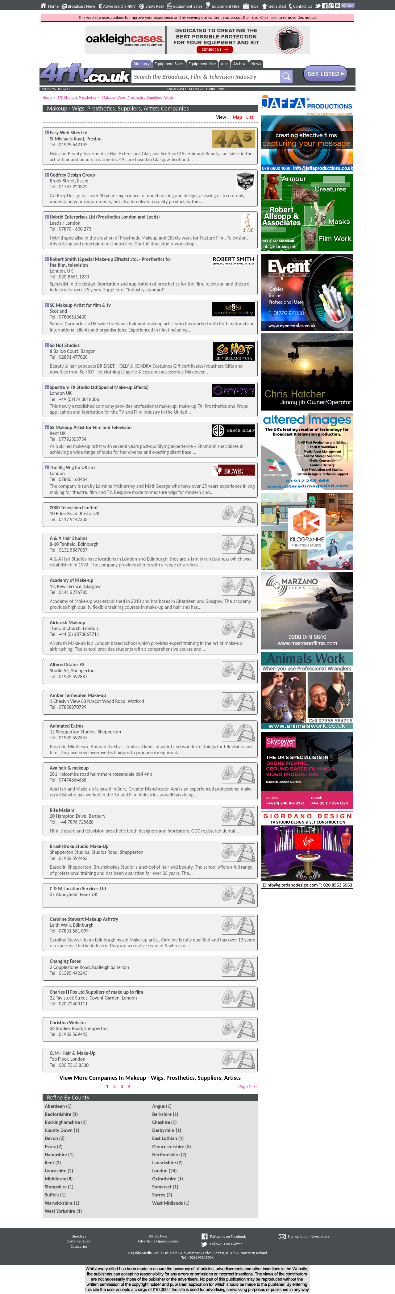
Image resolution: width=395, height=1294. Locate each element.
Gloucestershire (168, 1147)
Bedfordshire (58, 1114)
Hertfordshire (166, 1155)
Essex (50, 1147)
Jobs (254, 6)
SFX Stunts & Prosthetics (77, 97)
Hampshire (56, 1155)
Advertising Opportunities (158, 1241)
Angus (158, 1106)
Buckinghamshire (62, 1122)
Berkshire (162, 1114)
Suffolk (52, 1195)
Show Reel (155, 6)
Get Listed (277, 6)
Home (53, 6)
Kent (49, 1163)
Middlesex (55, 1179)
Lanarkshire (164, 1163)
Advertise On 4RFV (119, 6)
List (249, 117)
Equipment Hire (225, 6)
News (256, 63)
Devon (51, 1138)
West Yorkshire (60, 1211)
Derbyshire (163, 1130)
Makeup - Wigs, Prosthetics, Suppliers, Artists (138, 97)
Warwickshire (59, 1203)
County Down (59, 1130)
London (159, 1171)
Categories (79, 1246)
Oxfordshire (164, 1179)
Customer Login (79, 1241)
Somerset (162, 1187)
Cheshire (161, 1122)
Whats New (158, 1236)
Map (237, 117)
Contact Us (302, 6)
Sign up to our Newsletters (309, 1236)
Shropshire (56, 1187)
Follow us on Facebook (228, 1236)
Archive (239, 63)
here (273, 17)
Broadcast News (82, 6)
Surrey (158, 1195)
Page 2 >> (247, 1086)
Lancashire (55, 1171)
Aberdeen (55, 1106)
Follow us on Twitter (226, 1244)
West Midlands (167, 1203)
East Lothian (164, 1138)
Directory (141, 63)
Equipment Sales (187, 6)
